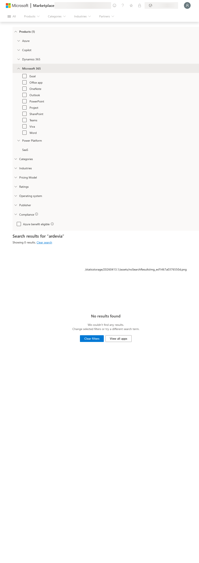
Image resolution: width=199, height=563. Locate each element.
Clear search (44, 242)
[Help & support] (122, 5)
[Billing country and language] (161, 5)
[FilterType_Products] (15, 31)
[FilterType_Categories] (15, 158)
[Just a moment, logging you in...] (187, 5)
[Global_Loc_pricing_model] (15, 177)
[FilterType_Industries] (15, 168)
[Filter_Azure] (18, 40)
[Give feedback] (114, 5)
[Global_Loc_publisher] (15, 205)
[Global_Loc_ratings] (15, 186)
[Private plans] (139, 5)
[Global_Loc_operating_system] (15, 195)
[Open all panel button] (11, 16)
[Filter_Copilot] (18, 49)
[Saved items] (131, 5)
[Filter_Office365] (18, 68)
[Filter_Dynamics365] (18, 59)
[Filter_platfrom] (18, 140)
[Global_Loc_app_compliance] (15, 214)
